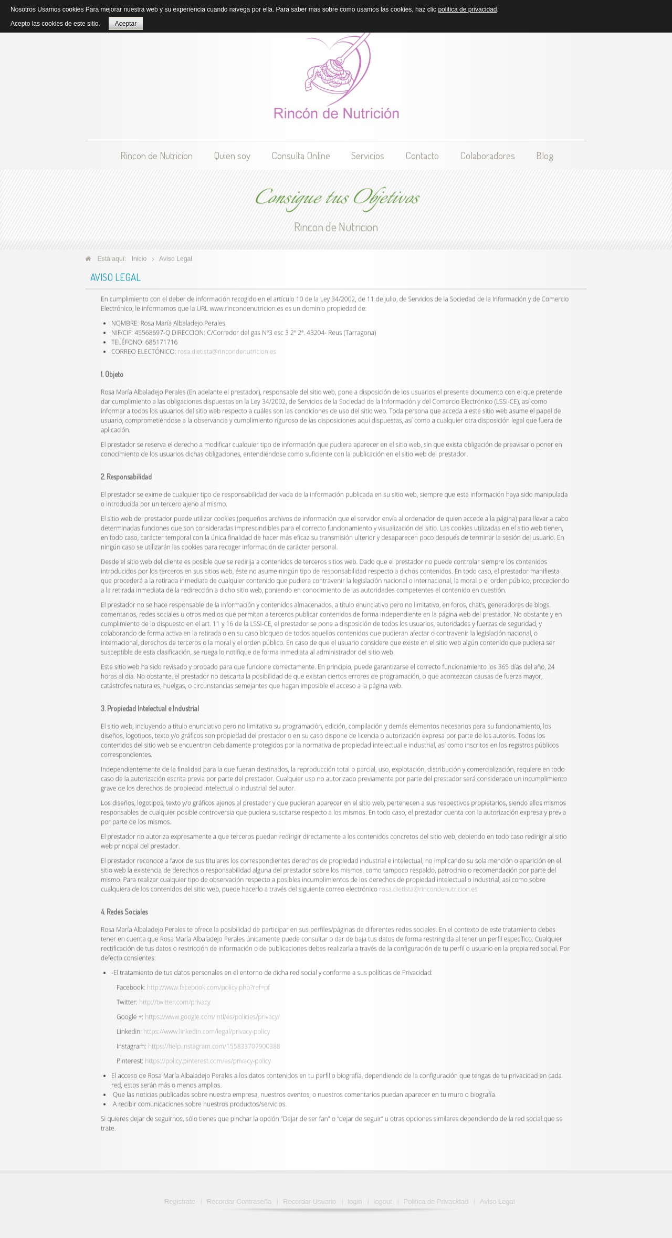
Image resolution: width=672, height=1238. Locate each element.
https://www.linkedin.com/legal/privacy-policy (206, 1029)
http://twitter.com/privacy (175, 999)
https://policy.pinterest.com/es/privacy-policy (208, 1058)
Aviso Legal (500, 1201)
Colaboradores (487, 155)
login (357, 1201)
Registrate (182, 1201)
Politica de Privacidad (438, 1201)
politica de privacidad (467, 9)
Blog (544, 155)
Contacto (422, 155)
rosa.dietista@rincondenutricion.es (226, 349)
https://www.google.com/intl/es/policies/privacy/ (212, 1014)
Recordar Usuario (312, 1201)
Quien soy (232, 155)
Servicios (367, 155)
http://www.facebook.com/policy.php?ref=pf (208, 985)
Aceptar (125, 23)
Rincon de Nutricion (156, 155)
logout (385, 1201)
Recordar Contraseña (241, 1201)
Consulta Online (300, 155)
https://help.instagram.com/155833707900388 (214, 1043)
